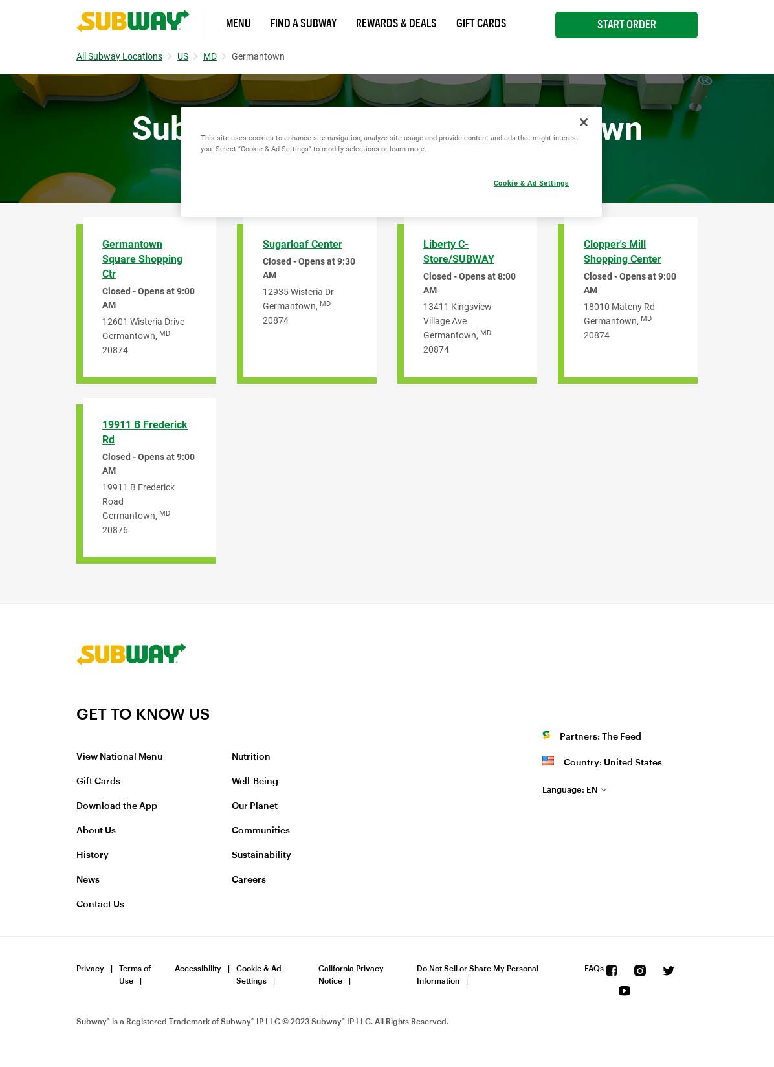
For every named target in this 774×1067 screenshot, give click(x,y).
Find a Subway (304, 23)
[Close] (583, 122)
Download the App (116, 806)
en (570, 790)
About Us (96, 830)
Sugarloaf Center (302, 244)
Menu (238, 23)
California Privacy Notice (351, 975)
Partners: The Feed (600, 737)
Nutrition (251, 757)
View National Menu (119, 757)
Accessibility (198, 969)
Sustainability (261, 855)
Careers (249, 880)
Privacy (90, 969)
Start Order (626, 24)
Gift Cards (481, 23)
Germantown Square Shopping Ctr (142, 259)
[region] (391, 162)
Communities (261, 830)
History (92, 855)
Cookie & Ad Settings (259, 975)
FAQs (594, 969)
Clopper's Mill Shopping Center (622, 251)
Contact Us (100, 904)
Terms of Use (135, 975)
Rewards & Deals (396, 23)
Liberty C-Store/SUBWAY (458, 251)
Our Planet (255, 806)
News (88, 880)
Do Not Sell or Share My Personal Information (477, 975)
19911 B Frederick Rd (145, 432)
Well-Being (255, 781)
